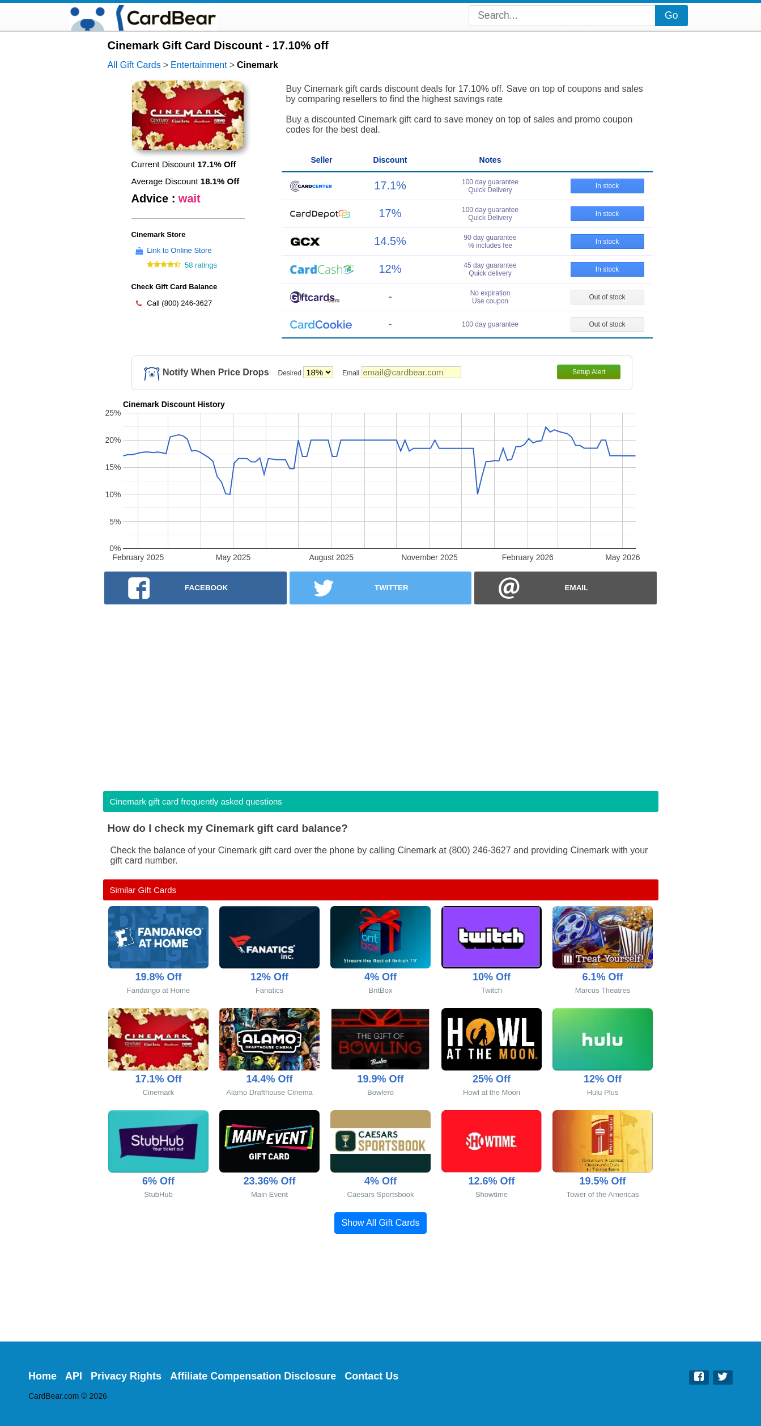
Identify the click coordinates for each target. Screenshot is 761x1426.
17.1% (390, 185)
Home (42, 1376)
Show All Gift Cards (381, 1223)
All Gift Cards (134, 65)
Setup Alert (589, 372)
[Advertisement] (380, 694)
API (73, 1376)
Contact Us (371, 1376)
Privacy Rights (126, 1376)
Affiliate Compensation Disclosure (253, 1376)
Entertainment (199, 65)
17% (390, 213)
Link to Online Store (179, 250)
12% (390, 269)
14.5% (390, 241)
